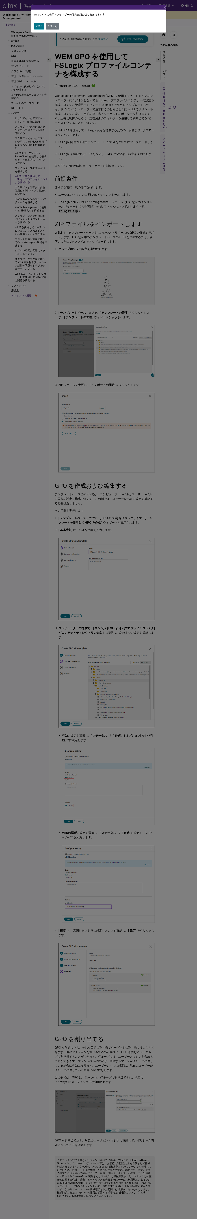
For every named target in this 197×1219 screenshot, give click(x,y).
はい (39, 26)
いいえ (52, 26)
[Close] (165, 7)
